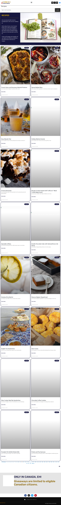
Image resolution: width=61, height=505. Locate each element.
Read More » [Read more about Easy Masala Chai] (3, 143)
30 (53, 461)
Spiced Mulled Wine (37, 87)
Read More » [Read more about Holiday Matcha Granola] (34, 143)
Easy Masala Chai (6, 139)
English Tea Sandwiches (8, 348)
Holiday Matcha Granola (38, 139)
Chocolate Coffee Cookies (39, 400)
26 (46, 461)
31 (55, 461)
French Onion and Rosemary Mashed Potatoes (14, 87)
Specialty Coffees (6, 244)
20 (35, 461)
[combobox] (27, 10)
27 (47, 461)
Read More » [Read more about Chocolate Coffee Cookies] (34, 404)
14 (25, 461)
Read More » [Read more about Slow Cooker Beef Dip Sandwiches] (3, 404)
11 (20, 461)
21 (37, 461)
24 (42, 461)
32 (56, 461)
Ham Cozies (35, 348)
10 (18, 461)
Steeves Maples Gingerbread (40, 297)
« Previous (3, 461)
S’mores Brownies (6, 190)
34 (26, 463)
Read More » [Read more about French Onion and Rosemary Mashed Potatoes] (3, 91)
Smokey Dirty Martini (7, 297)
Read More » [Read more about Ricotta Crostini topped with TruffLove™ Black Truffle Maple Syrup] (34, 196)
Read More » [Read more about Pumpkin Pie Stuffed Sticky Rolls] (3, 456)
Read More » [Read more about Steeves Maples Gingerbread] (34, 301)
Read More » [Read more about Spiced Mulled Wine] (34, 91)
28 (49, 461)
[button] (31, 2)
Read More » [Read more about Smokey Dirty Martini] (3, 301)
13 (23, 461)
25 (44, 461)
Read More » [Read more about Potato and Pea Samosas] (34, 456)
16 (28, 461)
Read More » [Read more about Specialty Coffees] (3, 248)
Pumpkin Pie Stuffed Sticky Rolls (10, 452)
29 (51, 461)
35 (28, 463)
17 (30, 461)
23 (40, 461)
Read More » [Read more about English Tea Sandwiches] (3, 353)
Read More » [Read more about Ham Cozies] (34, 353)
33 (58, 461)
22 (38, 461)
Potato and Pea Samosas (38, 452)
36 (30, 463)
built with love (2, 502)
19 (33, 461)
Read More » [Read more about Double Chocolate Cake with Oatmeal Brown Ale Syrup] (34, 249)
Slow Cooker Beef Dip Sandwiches (10, 400)
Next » (33, 463)
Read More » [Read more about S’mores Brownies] (3, 196)
